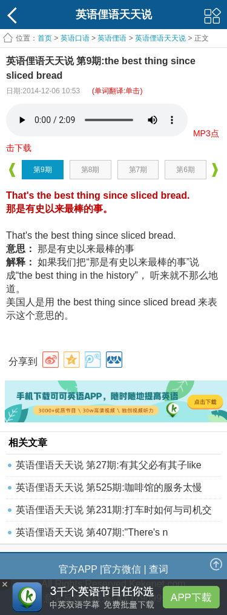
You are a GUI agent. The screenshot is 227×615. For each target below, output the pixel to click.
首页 (45, 38)
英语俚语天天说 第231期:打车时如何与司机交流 (114, 513)
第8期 (90, 169)
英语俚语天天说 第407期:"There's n (92, 532)
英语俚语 (112, 38)
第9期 (42, 169)
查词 (158, 569)
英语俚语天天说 (161, 38)
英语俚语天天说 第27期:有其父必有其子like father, (109, 468)
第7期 (138, 169)
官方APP (78, 569)
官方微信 (121, 569)
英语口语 (75, 38)
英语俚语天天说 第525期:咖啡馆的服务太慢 (109, 487)
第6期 (185, 169)
